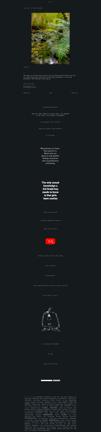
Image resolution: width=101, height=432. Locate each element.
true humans (71, 425)
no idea (72, 415)
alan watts (64, 397)
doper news (36, 404)
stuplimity (45, 422)
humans (40, 409)
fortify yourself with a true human (50, 256)
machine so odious (68, 413)
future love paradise (63, 406)
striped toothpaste (32, 422)
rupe (26, 420)
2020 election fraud (50, 212)
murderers (49, 415)
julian (29, 411)
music (58, 415)
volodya (66, 427)
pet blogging (49, 416)
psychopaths (32, 418)
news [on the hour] (50, 229)
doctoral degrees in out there (50, 402)
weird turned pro (59, 428)
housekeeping (50, 275)
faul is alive (43, 406)
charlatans (37, 400)
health (34, 409)
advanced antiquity (44, 397)
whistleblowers (44, 430)
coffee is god (62, 400)
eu (75, 404)
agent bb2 (56, 397)
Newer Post (26, 93)
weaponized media (44, 428)
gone (62, 408)
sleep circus (65, 420)
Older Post (74, 93)
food (51, 406)
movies (39, 415)
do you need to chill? (50, 295)
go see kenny (50, 135)
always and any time (50, 364)
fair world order (31, 406)
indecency (47, 409)
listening (39, 413)
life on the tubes (57, 411)
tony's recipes (50, 265)
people (40, 416)
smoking (73, 420)
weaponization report (50, 107)
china (53, 400)
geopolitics (32, 86)
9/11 (34, 397)
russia (31, 420)
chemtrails (46, 400)
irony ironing (63, 409)
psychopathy (44, 418)
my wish (50, 354)
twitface (43, 427)
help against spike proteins (50, 122)
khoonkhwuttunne (42, 411)
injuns (55, 409)
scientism (38, 420)
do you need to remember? (50, 344)
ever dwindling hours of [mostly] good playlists (50, 285)
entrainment (69, 404)
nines (65, 415)
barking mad (38, 398)
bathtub (46, 398)
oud (35, 416)
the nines (50, 1)
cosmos (34, 402)
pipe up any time (28, 83)
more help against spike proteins (50, 128)
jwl (33, 411)
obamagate (29, 416)
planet (59, 416)
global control (51, 408)
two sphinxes (52, 427)
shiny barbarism (51, 420)
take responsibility (59, 422)
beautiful (53, 398)
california (63, 398)
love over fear (52, 413)
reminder (73, 418)
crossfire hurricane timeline (50, 220)
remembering (64, 418)
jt (26, 411)
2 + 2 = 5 (29, 397)
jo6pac (74, 409)
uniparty (60, 427)
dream (44, 404)
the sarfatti (36, 423)
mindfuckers (30, 415)
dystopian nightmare (55, 404)
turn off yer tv (32, 427)
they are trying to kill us (54, 423)
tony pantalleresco (47, 425)
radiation (54, 418)
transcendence (60, 425)
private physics (69, 416)
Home (50, 93)
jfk (70, 409)
